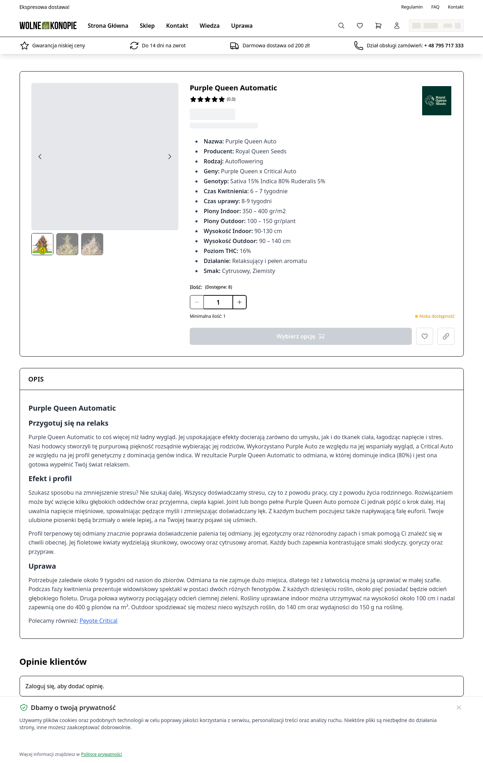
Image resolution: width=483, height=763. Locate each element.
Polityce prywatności (101, 754)
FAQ (435, 7)
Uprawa (242, 26)
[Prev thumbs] (37, 245)
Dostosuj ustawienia (103, 742)
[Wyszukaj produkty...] (341, 25)
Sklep (147, 26)
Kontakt (456, 7)
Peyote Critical (98, 621)
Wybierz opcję (301, 336)
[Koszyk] (378, 25)
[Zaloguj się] (396, 25)
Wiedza (210, 26)
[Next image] (169, 156)
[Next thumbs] (172, 245)
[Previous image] (40, 156)
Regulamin (412, 7)
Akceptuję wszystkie (45, 742)
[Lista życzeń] (359, 25)
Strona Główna (108, 26)
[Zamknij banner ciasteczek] (459, 707)
